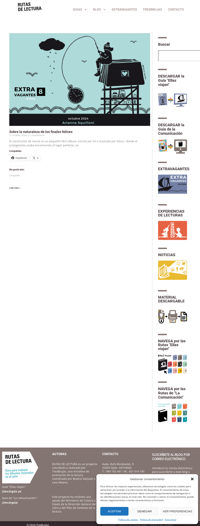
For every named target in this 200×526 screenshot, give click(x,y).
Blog (99, 9)
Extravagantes (124, 9)
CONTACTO (176, 9)
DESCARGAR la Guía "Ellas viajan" (171, 80)
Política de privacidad (151, 519)
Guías (80, 9)
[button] (192, 479)
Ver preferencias (177, 511)
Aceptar (114, 511)
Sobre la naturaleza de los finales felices (40, 132)
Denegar (144, 511)
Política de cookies (128, 519)
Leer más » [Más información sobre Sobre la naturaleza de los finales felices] (14, 188)
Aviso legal (170, 519)
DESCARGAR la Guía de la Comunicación (171, 129)
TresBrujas (152, 9)
